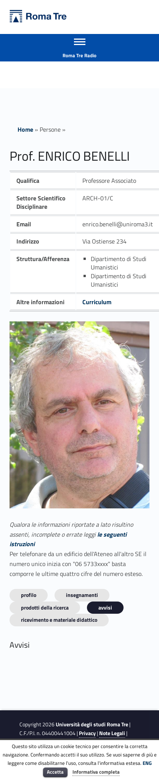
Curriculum (96, 301)
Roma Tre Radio (79, 55)
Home (25, 129)
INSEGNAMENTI (82, 595)
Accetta (55, 772)
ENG (147, 763)
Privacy (87, 733)
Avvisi (105, 607)
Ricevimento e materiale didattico (59, 620)
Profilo (28, 595)
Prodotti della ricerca (45, 607)
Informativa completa (96, 772)
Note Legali (112, 733)
